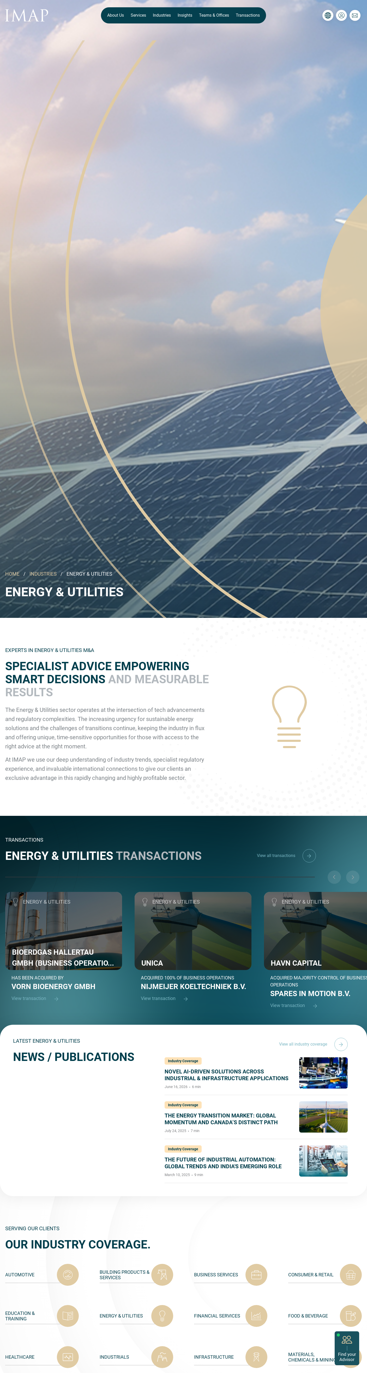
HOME (12, 574)
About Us (115, 15)
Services (138, 15)
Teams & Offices (214, 15)
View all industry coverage (313, 1044)
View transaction (37, 998)
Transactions (248, 15)
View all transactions (286, 855)
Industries (162, 15)
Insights (185, 15)
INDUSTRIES (43, 574)
